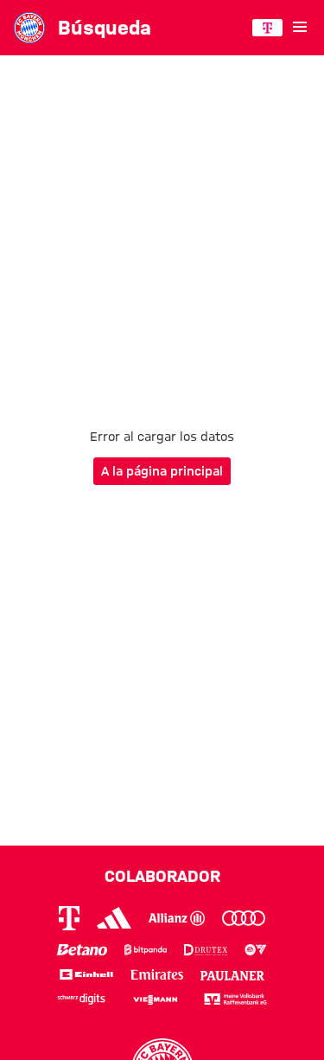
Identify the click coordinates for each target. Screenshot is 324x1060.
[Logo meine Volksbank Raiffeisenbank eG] (235, 999)
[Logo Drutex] (205, 949)
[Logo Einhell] (86, 974)
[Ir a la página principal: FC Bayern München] (29, 27)
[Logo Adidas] (114, 918)
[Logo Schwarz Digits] (81, 999)
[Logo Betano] (82, 949)
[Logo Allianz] (177, 918)
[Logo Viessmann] (155, 998)
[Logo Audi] (243, 918)
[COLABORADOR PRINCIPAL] (267, 27)
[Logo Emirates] (157, 974)
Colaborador (162, 875)
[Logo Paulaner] (232, 974)
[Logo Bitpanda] (146, 949)
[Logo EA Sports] (256, 949)
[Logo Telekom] (69, 918)
